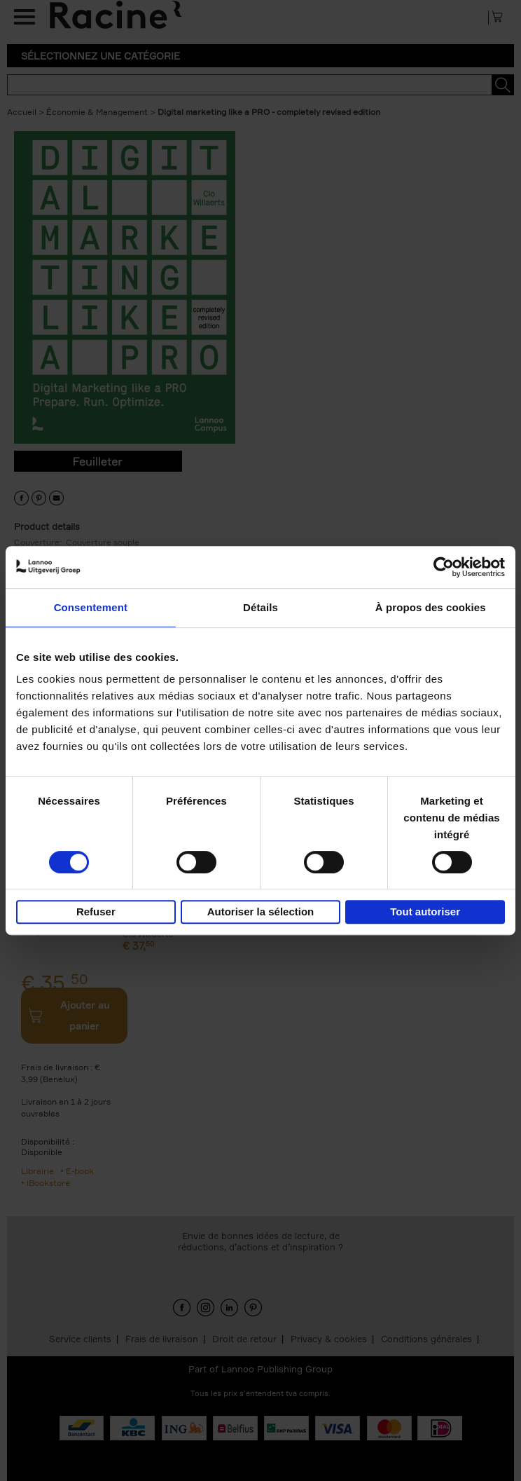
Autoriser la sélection (260, 911)
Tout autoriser (425, 911)
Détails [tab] (260, 607)
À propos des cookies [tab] (430, 607)
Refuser (96, 911)
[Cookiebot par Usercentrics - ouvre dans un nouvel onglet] (443, 567)
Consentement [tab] (90, 607)
